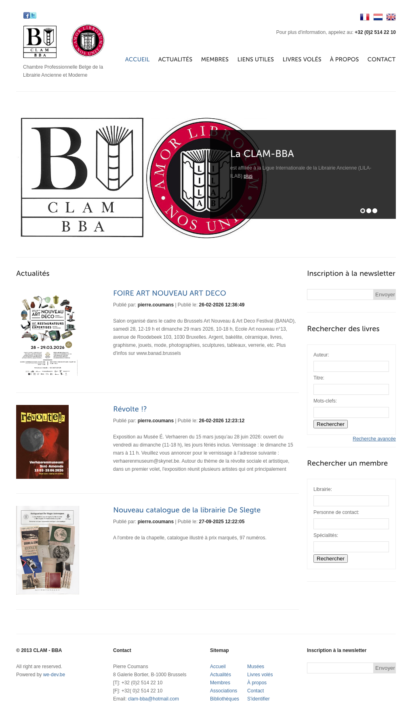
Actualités (220, 674)
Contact (255, 691)
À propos (257, 683)
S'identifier (258, 699)
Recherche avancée (374, 439)
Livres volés (260, 674)
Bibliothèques (224, 699)
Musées (255, 666)
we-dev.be (54, 674)
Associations (223, 691)
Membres (220, 683)
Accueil (218, 666)
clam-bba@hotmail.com (153, 699)
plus (248, 176)
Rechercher (331, 559)
